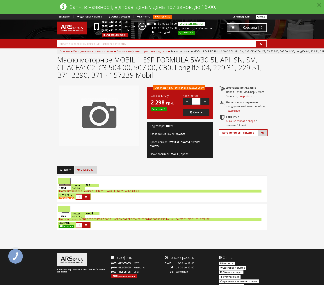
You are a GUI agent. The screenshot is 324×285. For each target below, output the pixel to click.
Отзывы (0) (85, 169)
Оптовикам (162, 16)
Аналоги (65, 170)
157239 (180, 134)
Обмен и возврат (119, 16)
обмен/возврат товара (240, 121)
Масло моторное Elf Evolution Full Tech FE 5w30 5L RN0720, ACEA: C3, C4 (99, 191)
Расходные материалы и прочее (93, 51)
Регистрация (241, 16)
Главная (64, 16)
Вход (261, 16)
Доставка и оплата (89, 16)
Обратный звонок (115, 34)
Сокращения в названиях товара (238, 281)
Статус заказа (229, 276)
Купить (196, 112)
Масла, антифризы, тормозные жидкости (142, 51)
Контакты (143, 16)
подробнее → (247, 96)
